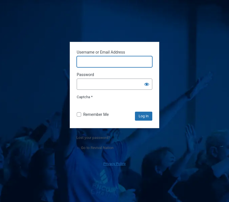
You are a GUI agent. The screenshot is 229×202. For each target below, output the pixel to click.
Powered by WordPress (114, 23)
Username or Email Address (101, 52)
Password (85, 74)
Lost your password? (93, 138)
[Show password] (146, 84)
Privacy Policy (114, 164)
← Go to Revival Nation (95, 148)
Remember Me (96, 114)
